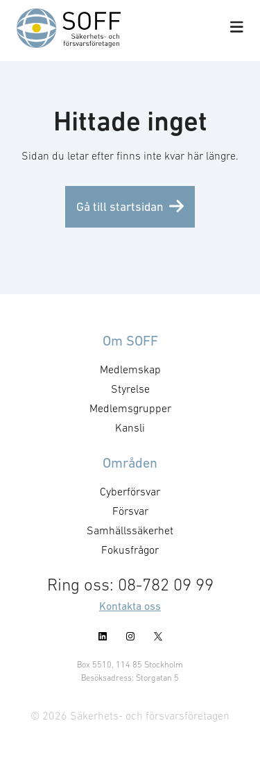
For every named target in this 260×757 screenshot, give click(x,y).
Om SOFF (130, 340)
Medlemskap (130, 369)
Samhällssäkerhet (130, 530)
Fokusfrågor (130, 549)
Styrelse (130, 388)
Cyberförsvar (130, 491)
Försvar (130, 510)
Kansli (130, 427)
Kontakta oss (130, 605)
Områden (130, 462)
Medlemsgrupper (130, 408)
